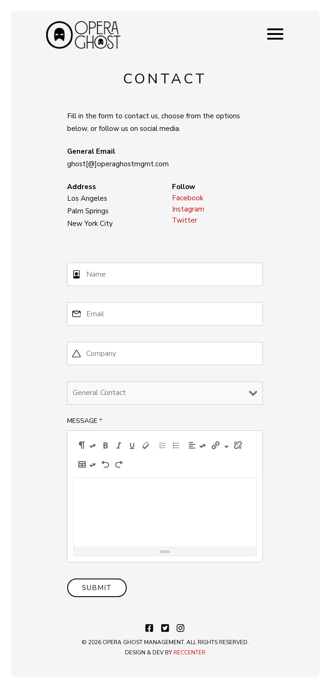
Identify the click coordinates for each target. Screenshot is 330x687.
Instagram (188, 209)
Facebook (187, 198)
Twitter (184, 220)
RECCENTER (189, 652)
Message (84, 420)
